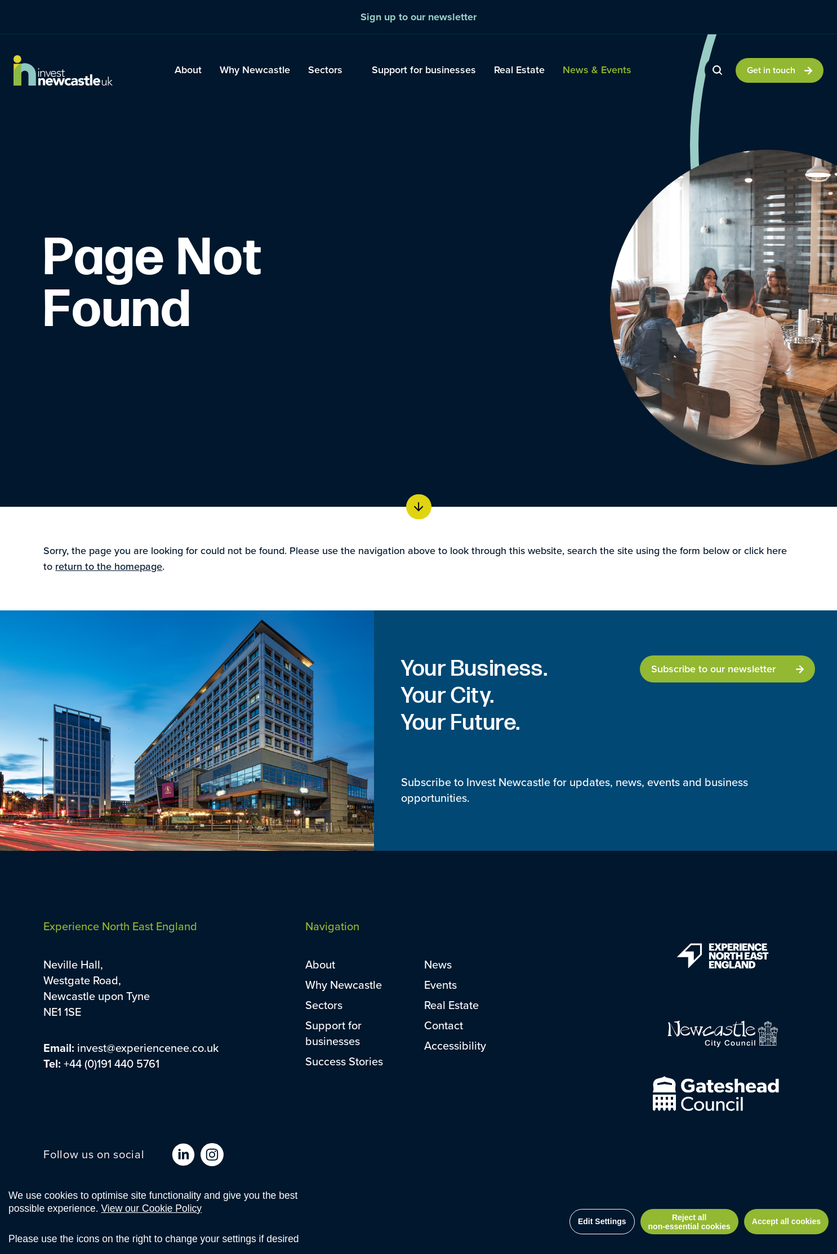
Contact (443, 1025)
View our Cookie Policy (151, 1208)
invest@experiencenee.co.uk (148, 1047)
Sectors (323, 1005)
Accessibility (455, 1045)
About (320, 964)
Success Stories (344, 1061)
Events (440, 984)
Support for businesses (333, 1033)
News (438, 964)
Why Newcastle (343, 984)
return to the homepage (108, 566)
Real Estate (451, 1005)
